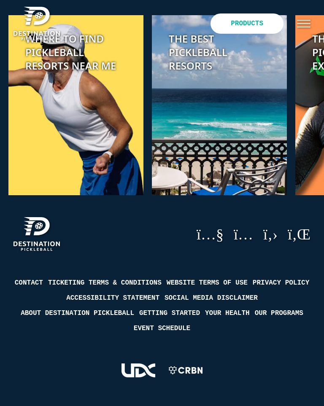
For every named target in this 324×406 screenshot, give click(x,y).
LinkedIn (299, 234)
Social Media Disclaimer (211, 298)
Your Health (227, 313)
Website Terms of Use (207, 283)
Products (247, 23)
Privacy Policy (281, 283)
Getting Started (169, 313)
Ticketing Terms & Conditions (105, 283)
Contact (29, 283)
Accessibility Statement (112, 298)
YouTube (210, 234)
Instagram (243, 234)
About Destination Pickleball (77, 313)
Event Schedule (162, 328)
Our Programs (279, 313)
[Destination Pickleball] (43, 23)
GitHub (270, 234)
